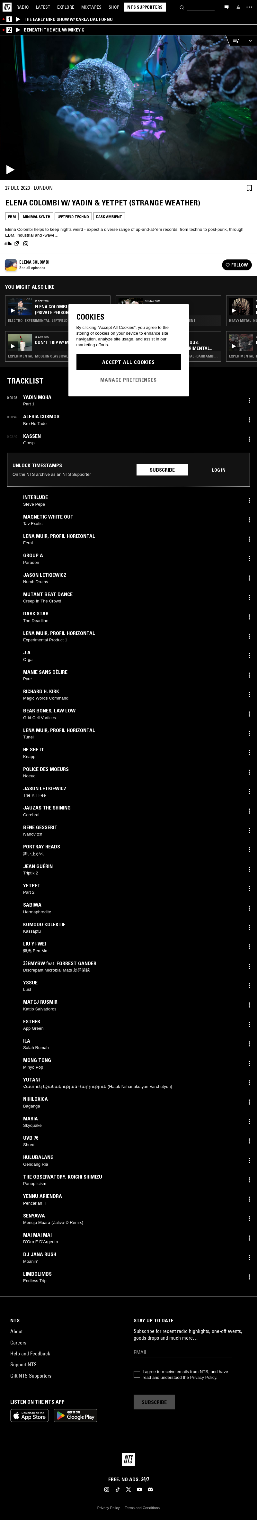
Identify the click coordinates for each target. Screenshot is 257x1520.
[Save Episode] (249, 188)
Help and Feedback (30, 1353)
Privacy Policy (203, 1377)
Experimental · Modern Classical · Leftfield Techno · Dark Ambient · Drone (58, 356)
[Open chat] (226, 7)
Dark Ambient (109, 216)
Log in (219, 470)
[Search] (182, 7)
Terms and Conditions (142, 1508)
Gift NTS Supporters (30, 1375)
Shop (114, 7)
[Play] (128, 107)
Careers (18, 1342)
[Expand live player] (250, 40)
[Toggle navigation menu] (249, 7)
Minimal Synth (36, 216)
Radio (22, 7)
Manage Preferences (128, 379)
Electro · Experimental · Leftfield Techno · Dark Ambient (58, 320)
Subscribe (162, 469)
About (16, 1331)
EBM (12, 216)
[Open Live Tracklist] (234, 40)
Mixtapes (91, 7)
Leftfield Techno (73, 216)
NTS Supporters (145, 7)
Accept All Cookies (128, 362)
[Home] (7, 7)
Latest (43, 7)
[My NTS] (238, 7)
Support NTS (23, 1364)
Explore (65, 7)
